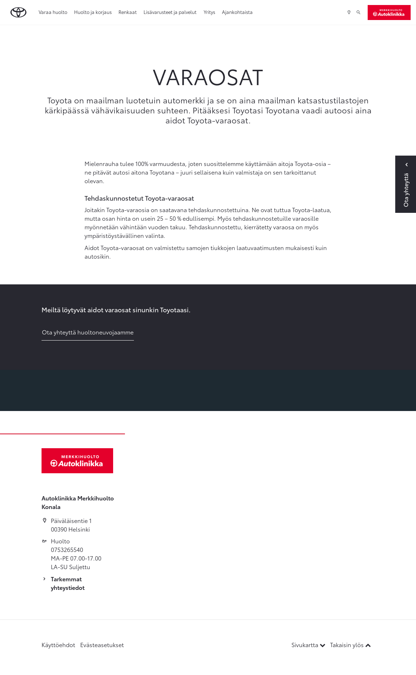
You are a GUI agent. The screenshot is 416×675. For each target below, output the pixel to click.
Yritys (209, 12)
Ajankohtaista (237, 12)
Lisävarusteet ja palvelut (170, 12)
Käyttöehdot (58, 644)
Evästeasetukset (102, 644)
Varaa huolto (53, 12)
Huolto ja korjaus (93, 12)
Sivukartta (309, 644)
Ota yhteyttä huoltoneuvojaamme (88, 332)
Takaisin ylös (350, 644)
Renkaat (127, 12)
